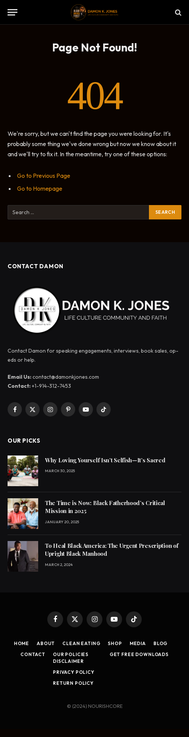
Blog (160, 643)
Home (21, 643)
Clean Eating (81, 643)
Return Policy (73, 683)
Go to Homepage (39, 188)
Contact (32, 654)
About (46, 643)
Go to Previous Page (43, 175)
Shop (115, 643)
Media (138, 643)
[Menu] (12, 12)
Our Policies (70, 654)
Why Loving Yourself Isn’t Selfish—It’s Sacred (105, 460)
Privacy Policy (73, 672)
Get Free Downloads (139, 654)
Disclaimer (68, 661)
